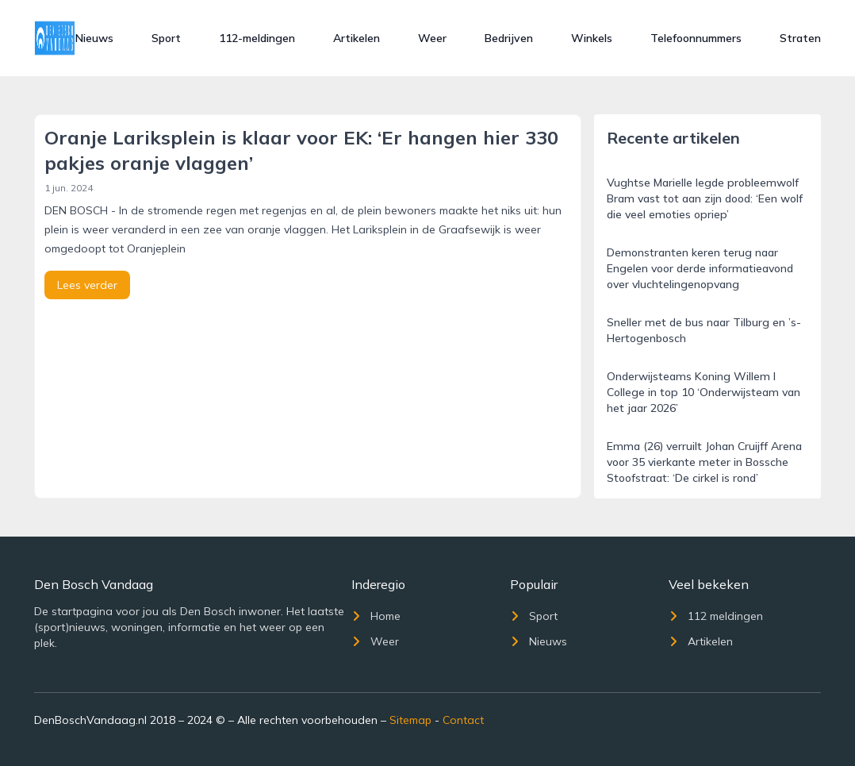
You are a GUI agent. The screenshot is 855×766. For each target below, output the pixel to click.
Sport (166, 38)
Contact (463, 720)
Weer (432, 38)
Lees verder (87, 285)
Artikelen (356, 38)
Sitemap (410, 720)
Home (376, 616)
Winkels (591, 38)
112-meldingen (257, 38)
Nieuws (94, 38)
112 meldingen (716, 616)
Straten (800, 38)
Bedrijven (509, 38)
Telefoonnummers (696, 38)
